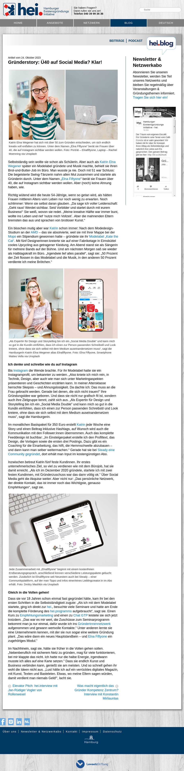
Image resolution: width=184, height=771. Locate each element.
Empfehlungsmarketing (36, 615)
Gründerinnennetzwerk (94, 624)
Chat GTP (80, 615)
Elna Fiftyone (71, 179)
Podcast (135, 40)
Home (18, 22)
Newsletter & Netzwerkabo (41, 731)
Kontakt (71, 731)
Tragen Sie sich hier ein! (150, 97)
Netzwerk (92, 22)
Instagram (20, 370)
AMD (34, 232)
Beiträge (116, 40)
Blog (129, 22)
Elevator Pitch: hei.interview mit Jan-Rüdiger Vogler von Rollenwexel (33, 690)
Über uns (10, 731)
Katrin (54, 228)
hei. (49, 607)
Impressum (90, 731)
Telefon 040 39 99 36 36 (88, 13)
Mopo (12, 236)
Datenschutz (112, 731)
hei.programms (61, 611)
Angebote (55, 22)
